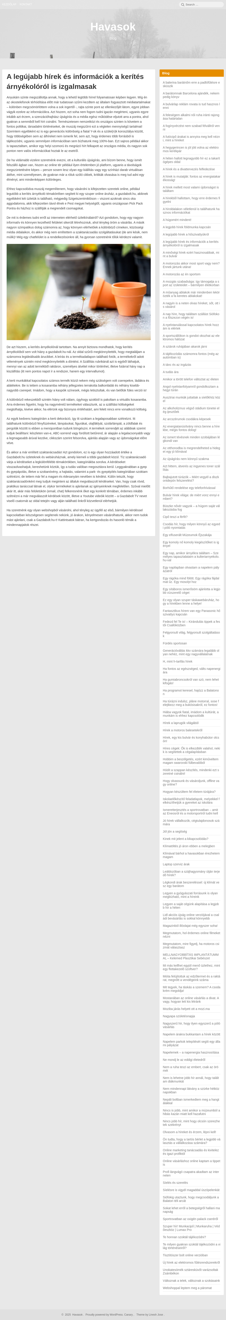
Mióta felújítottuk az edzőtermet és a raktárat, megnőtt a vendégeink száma (191, 978)
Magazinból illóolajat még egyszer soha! (190, 925)
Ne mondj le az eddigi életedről (184, 1059)
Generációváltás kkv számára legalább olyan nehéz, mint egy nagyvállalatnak (191, 652)
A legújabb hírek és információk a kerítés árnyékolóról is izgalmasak (190, 243)
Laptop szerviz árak (176, 864)
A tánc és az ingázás (177, 364)
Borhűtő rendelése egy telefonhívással (189, 488)
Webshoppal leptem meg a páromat (187, 1288)
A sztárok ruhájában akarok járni (185, 346)
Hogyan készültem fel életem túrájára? (189, 791)
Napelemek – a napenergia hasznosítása (191, 1052)
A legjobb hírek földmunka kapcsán (187, 227)
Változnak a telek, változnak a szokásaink (191, 1280)
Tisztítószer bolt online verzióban (185, 1255)
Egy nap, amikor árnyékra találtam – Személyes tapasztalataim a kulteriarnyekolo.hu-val (191, 556)
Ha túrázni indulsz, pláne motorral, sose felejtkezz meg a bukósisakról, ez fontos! (191, 703)
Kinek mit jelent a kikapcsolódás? (185, 839)
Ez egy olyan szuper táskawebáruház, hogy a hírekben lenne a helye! (191, 601)
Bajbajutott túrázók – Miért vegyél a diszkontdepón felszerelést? (191, 478)
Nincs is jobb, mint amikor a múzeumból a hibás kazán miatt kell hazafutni (191, 1112)
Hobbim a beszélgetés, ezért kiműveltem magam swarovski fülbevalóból (190, 760)
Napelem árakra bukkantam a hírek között (191, 1034)
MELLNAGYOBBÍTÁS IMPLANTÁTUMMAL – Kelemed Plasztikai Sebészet (191, 956)
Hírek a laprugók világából (181, 723)
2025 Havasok (73, 1314)
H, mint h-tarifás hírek (177, 661)
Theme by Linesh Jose (150, 1314)
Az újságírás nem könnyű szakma (186, 459)
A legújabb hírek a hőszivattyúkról (186, 234)
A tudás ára (171, 372)
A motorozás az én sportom (181, 274)
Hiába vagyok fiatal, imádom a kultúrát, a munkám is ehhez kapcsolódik (191, 713)
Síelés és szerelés (175, 1182)
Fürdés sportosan (175, 643)
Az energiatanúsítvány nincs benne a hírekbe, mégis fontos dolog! (191, 428)
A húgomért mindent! (177, 220)
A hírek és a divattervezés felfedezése (189, 169)
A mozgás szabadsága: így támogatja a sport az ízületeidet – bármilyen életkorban (191, 283)
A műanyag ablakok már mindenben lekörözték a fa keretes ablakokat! (191, 294)
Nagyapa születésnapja (179, 1016)
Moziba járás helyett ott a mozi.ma (186, 1009)
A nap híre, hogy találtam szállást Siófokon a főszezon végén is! (191, 315)
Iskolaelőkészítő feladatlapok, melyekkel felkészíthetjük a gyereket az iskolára (191, 800)
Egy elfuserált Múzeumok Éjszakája (187, 535)
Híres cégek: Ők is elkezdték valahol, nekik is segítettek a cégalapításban (191, 750)
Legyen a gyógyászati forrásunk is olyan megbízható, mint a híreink (190, 895)
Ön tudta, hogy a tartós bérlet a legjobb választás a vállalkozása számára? (191, 1141)
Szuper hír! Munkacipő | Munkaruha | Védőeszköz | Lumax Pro (191, 1228)
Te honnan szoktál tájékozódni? (184, 1237)
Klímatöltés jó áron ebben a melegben (189, 846)
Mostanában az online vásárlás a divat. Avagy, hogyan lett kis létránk (191, 999)
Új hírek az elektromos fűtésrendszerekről (191, 1262)
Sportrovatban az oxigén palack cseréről (190, 1219)
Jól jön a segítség (175, 831)
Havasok (113, 27)
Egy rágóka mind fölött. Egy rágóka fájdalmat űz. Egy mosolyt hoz (191, 580)
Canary (129, 1314)
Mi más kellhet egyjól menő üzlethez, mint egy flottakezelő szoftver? (191, 967)
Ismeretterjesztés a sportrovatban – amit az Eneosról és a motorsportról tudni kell (190, 811)
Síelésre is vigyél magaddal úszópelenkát (191, 1190)
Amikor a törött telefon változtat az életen (191, 379)
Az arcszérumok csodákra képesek (187, 419)
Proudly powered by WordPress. (104, 1314)
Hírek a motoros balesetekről (182, 730)
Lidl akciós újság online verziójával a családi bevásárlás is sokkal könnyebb (191, 916)
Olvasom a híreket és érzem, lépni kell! (189, 1132)
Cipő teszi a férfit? (175, 517)
